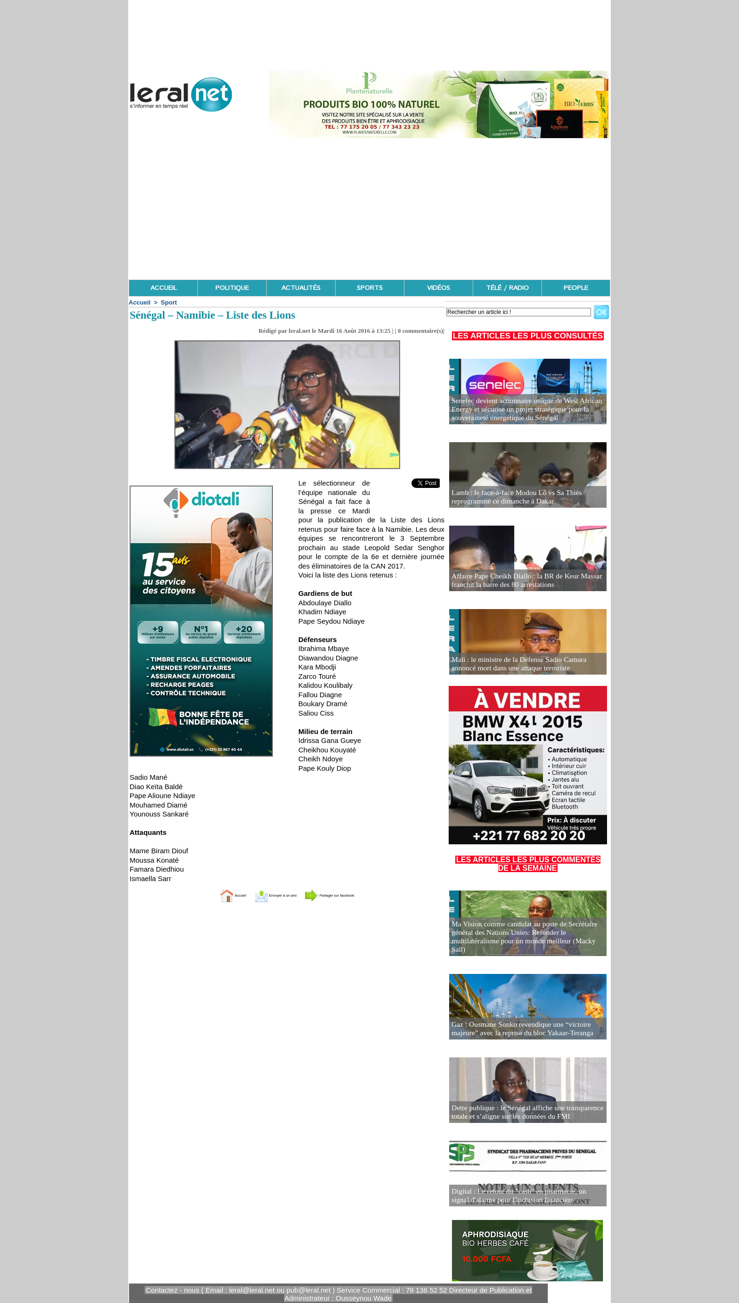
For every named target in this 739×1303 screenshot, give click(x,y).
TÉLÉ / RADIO (507, 288)
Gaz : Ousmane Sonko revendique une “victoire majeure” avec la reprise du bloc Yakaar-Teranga (527, 1029)
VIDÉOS (438, 288)
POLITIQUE (232, 288)
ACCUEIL (163, 288)
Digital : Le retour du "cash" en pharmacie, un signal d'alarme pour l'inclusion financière (521, 1196)
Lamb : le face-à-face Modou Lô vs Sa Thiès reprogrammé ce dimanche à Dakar (510, 497)
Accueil (139, 302)
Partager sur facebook (350, 895)
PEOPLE (576, 288)
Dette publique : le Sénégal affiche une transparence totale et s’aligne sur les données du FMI (520, 1112)
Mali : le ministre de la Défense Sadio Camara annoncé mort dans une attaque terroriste (524, 664)
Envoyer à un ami (263, 895)
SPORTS (370, 288)
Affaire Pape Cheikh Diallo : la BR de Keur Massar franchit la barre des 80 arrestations (520, 581)
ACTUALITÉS (300, 288)
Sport (169, 302)
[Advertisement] (369, 209)
